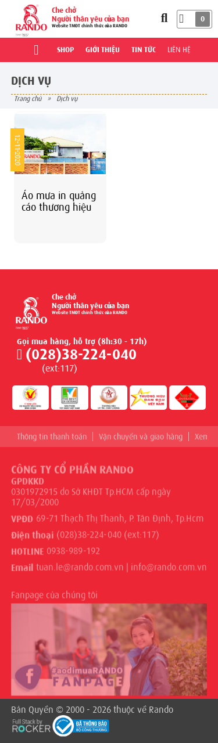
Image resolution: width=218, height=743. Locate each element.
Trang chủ (27, 99)
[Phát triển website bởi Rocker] (31, 724)
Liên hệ (179, 49)
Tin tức (143, 49)
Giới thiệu (102, 49)
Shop (65, 49)
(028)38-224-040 (81, 354)
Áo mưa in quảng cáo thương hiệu (59, 201)
